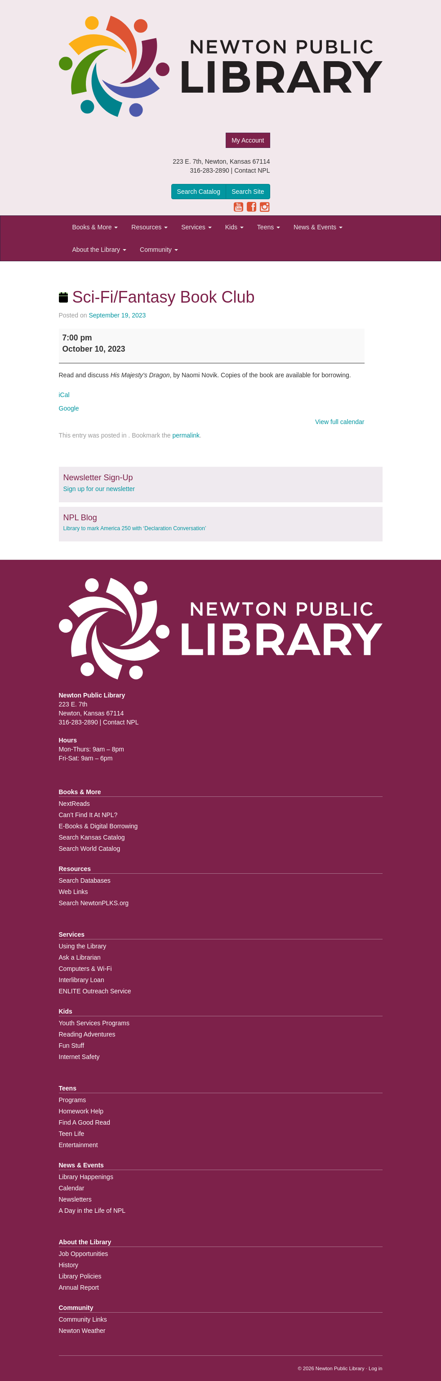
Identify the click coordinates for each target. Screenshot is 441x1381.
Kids (234, 227)
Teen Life (72, 1133)
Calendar (72, 1188)
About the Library (99, 249)
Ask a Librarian (80, 957)
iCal (64, 394)
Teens (268, 227)
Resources (149, 227)
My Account (248, 140)
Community (159, 249)
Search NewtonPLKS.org (94, 903)
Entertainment (78, 1145)
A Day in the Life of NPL (92, 1210)
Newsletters (75, 1199)
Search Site (248, 191)
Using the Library (83, 946)
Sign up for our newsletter (99, 488)
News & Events (318, 227)
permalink (186, 435)
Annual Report (79, 1287)
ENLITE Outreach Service (95, 991)
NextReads (74, 803)
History (69, 1265)
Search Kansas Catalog (92, 837)
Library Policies (80, 1276)
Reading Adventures (87, 1034)
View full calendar (339, 421)
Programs (72, 1100)
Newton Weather (82, 1330)
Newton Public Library (340, 1368)
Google (69, 408)
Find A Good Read (84, 1122)
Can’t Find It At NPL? (88, 814)
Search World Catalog (89, 848)
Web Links (73, 891)
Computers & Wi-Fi (85, 968)
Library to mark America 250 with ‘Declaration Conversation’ (134, 528)
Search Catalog (199, 191)
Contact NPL (252, 170)
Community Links (83, 1319)
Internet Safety (79, 1056)
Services (196, 227)
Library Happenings (86, 1176)
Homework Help (81, 1111)
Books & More (95, 227)
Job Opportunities (83, 1253)
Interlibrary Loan (81, 979)
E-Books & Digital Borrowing (98, 826)
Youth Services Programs (94, 1023)
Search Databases (85, 880)
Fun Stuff (72, 1045)
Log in (375, 1368)
